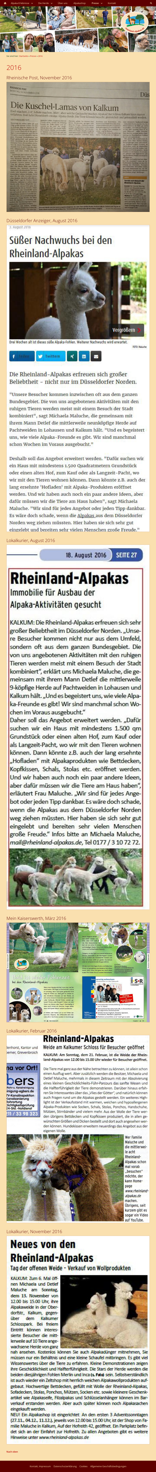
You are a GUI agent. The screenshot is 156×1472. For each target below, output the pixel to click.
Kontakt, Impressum (40, 1466)
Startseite (23, 56)
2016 (40, 56)
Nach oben (12, 1451)
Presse (33, 56)
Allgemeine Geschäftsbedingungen (108, 1466)
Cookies (83, 1466)
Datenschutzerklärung (65, 1466)
